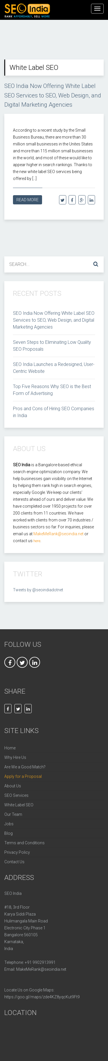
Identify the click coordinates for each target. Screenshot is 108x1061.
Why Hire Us (15, 755)
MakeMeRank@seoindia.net (41, 967)
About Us (12, 783)
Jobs (9, 821)
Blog (8, 831)
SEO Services (16, 793)
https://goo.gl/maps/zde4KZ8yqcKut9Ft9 (42, 994)
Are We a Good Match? (25, 764)
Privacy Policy (17, 850)
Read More (27, 197)
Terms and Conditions (24, 840)
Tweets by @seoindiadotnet (38, 588)
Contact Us (14, 859)
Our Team (13, 812)
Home (10, 745)
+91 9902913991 (40, 960)
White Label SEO (18, 802)
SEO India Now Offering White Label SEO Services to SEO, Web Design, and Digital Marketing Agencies (49, 94)
